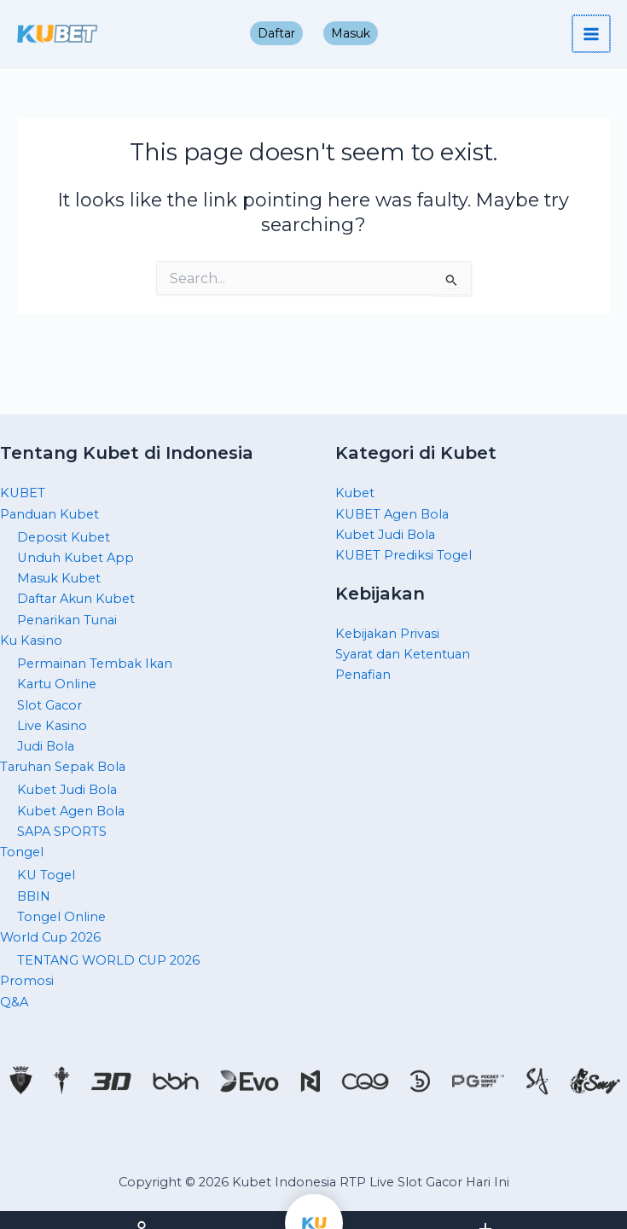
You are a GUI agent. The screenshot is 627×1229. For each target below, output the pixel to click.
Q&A (14, 1002)
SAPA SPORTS (62, 831)
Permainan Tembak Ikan (94, 663)
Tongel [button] (22, 852)
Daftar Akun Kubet (76, 598)
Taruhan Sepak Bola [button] (62, 766)
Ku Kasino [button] (31, 640)
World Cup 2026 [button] (50, 937)
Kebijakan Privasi (387, 633)
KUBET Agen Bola (392, 514)
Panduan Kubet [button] (49, 514)
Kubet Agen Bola (71, 811)
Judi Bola (45, 746)
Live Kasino (52, 725)
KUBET (22, 493)
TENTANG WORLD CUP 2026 (108, 960)
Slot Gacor (49, 705)
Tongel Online (61, 917)
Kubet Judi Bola (67, 789)
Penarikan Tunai (67, 620)
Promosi (27, 980)
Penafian (363, 674)
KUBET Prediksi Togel (403, 555)
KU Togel (46, 875)
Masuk (350, 33)
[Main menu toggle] (592, 34)
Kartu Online (56, 684)
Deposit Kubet (63, 537)
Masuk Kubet (59, 578)
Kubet (354, 493)
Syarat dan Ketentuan (402, 654)
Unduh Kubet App (75, 557)
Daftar (276, 33)
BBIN (33, 896)
